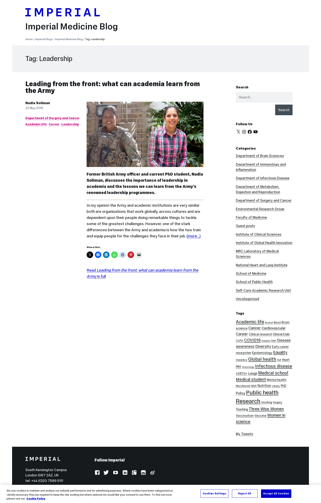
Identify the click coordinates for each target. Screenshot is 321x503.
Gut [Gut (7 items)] (279, 359)
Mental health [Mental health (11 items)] (276, 380)
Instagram (143, 472)
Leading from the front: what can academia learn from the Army (112, 87)
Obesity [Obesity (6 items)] (276, 386)
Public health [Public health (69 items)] (262, 392)
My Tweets (244, 434)
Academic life (36, 124)
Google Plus (134, 472)
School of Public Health (254, 282)
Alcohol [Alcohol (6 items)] (269, 322)
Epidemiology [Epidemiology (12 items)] (262, 353)
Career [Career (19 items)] (242, 334)
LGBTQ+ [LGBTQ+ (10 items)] (241, 373)
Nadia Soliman (37, 103)
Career (54, 124)
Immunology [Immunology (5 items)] (248, 367)
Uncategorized (247, 299)
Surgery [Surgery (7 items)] (277, 402)
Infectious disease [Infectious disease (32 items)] (273, 366)
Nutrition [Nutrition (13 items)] (264, 385)
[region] (160, 494)
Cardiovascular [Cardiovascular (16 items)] (274, 328)
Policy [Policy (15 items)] (240, 393)
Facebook (97, 472)
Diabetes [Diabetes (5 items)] (265, 340)
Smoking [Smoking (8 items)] (266, 402)
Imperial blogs (44, 39)
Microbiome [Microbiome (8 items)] (243, 386)
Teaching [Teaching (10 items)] (242, 409)
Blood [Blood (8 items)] (277, 322)
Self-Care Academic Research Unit (263, 290)
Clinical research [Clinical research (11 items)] (260, 334)
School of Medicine (251, 273)
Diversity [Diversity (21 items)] (263, 346)
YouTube (115, 472)
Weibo (152, 472)
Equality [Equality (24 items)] (280, 352)
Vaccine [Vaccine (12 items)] (260, 415)
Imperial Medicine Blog (71, 26)
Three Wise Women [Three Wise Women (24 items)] (266, 409)
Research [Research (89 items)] (248, 401)
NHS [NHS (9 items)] (254, 386)
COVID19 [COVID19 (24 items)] (252, 340)
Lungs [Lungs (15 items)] (252, 373)
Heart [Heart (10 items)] (286, 360)
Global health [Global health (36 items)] (262, 359)
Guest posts (245, 225)
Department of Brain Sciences (260, 155)
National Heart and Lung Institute (261, 265)
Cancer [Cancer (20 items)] (254, 328)
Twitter (106, 472)
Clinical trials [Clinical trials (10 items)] (281, 334)
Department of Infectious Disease (262, 178)
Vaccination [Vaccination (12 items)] (245, 415)
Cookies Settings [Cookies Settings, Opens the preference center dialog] (214, 493)
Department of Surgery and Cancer (52, 118)
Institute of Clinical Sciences (258, 234)
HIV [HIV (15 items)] (238, 366)
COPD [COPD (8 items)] (239, 340)
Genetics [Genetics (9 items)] (241, 360)
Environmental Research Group (260, 209)
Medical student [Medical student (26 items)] (251, 379)
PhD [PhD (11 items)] (283, 386)
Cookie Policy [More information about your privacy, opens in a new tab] (35, 498)
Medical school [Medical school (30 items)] (273, 373)
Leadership (70, 124)
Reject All (244, 493)
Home (29, 39)
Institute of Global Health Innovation (264, 242)
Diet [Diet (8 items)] (273, 340)
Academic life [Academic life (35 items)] (250, 322)
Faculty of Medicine (251, 217)
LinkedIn (124, 472)
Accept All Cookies (276, 493)
